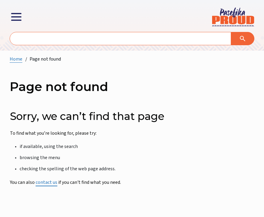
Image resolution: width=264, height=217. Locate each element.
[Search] (242, 38)
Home (16, 59)
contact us (46, 182)
